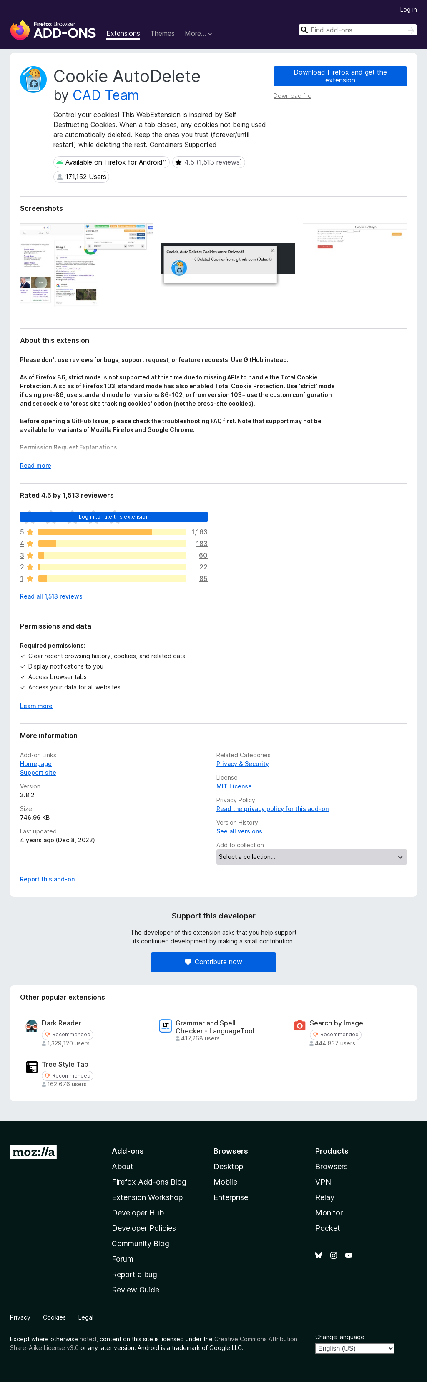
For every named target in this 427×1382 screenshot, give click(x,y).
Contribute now (213, 962)
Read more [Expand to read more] (35, 465)
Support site (38, 772)
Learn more (36, 705)
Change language (339, 1336)
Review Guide (135, 1289)
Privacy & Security (242, 763)
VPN (323, 1181)
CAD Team (106, 95)
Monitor (329, 1212)
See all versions (239, 831)
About (122, 1166)
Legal (85, 1317)
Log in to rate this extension (114, 517)
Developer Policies (144, 1228)
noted (88, 1338)
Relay (324, 1197)
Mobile (225, 1181)
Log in (408, 9)
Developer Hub (138, 1212)
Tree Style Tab (65, 1064)
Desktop (228, 1166)
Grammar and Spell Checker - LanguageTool (215, 1027)
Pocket (327, 1228)
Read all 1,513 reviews (51, 596)
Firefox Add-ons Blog (149, 1181)
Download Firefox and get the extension (340, 76)
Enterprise (231, 1197)
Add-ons (128, 1151)
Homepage (36, 763)
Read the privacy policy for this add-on (272, 808)
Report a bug (134, 1274)
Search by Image (336, 1023)
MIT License (234, 786)
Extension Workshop (147, 1197)
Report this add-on (47, 879)
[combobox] (358, 29)
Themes (162, 33)
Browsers (331, 1166)
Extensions (123, 33)
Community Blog (140, 1243)
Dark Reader (61, 1023)
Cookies (54, 1317)
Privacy (20, 1317)
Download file (292, 95)
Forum (122, 1259)
